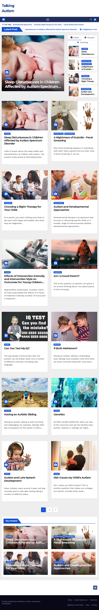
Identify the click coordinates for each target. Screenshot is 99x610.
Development (86, 64)
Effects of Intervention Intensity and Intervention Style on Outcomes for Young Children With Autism (24, 280)
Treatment (93, 600)
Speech (7, 344)
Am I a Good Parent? (67, 276)
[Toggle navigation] (48, 19)
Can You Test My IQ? (17, 348)
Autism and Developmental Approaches (88, 94)
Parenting (57, 272)
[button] (91, 19)
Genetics (59, 414)
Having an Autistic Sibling (20, 414)
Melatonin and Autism (75, 605)
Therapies (85, 76)
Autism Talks (86, 61)
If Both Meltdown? (65, 348)
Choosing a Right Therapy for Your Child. (48, 25)
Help (87, 605)
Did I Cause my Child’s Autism (72, 477)
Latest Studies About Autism (74, 25)
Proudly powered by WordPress (13, 601)
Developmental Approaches (22, 25)
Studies (8, 78)
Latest (75, 37)
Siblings (57, 344)
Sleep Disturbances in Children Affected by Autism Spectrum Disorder (32, 86)
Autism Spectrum (80, 600)
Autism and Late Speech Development (19, 479)
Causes (56, 410)
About (70, 600)
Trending (82, 42)
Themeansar (6, 603)
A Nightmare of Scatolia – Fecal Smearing (73, 139)
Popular (89, 38)
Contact (94, 605)
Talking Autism (16, 587)
